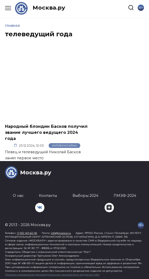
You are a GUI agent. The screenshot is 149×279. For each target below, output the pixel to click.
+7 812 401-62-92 (27, 233)
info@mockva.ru (61, 233)
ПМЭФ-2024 (125, 195)
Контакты (48, 195)
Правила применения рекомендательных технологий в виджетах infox (52, 274)
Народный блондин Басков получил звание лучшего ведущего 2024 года (46, 132)
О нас (18, 195)
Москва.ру (49, 7)
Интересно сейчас (64, 145)
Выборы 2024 (85, 195)
